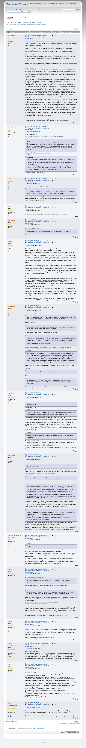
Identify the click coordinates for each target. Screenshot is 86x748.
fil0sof (39, 22)
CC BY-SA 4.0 (44, 742)
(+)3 (55, 621)
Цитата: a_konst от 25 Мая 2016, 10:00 (34, 463)
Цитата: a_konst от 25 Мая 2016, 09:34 (34, 313)
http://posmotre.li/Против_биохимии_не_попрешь (38, 153)
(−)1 (55, 307)
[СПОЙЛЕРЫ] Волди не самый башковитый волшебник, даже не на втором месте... (37, 37)
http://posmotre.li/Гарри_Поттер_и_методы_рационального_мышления (44, 136)
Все (16, 29)
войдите (28, 9)
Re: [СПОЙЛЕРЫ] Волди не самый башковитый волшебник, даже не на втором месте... (37, 128)
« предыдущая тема (65, 26)
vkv (9, 206)
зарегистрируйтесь (37, 9)
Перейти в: (62, 732)
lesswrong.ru (34, 3)
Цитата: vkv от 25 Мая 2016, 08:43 (33, 228)
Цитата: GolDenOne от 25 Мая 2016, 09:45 (34, 401)
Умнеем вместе (55, 3)
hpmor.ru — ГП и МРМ (44, 3)
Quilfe (10, 621)
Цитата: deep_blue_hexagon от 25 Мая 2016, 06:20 (36, 186)
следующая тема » (75, 26)
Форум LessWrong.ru (17, 4)
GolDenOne (11, 35)
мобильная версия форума (68, 3)
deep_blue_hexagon (14, 127)
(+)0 (55, 35)
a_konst (10, 241)
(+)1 (55, 241)
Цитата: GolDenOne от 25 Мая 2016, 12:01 (34, 577)
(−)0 (55, 37)
